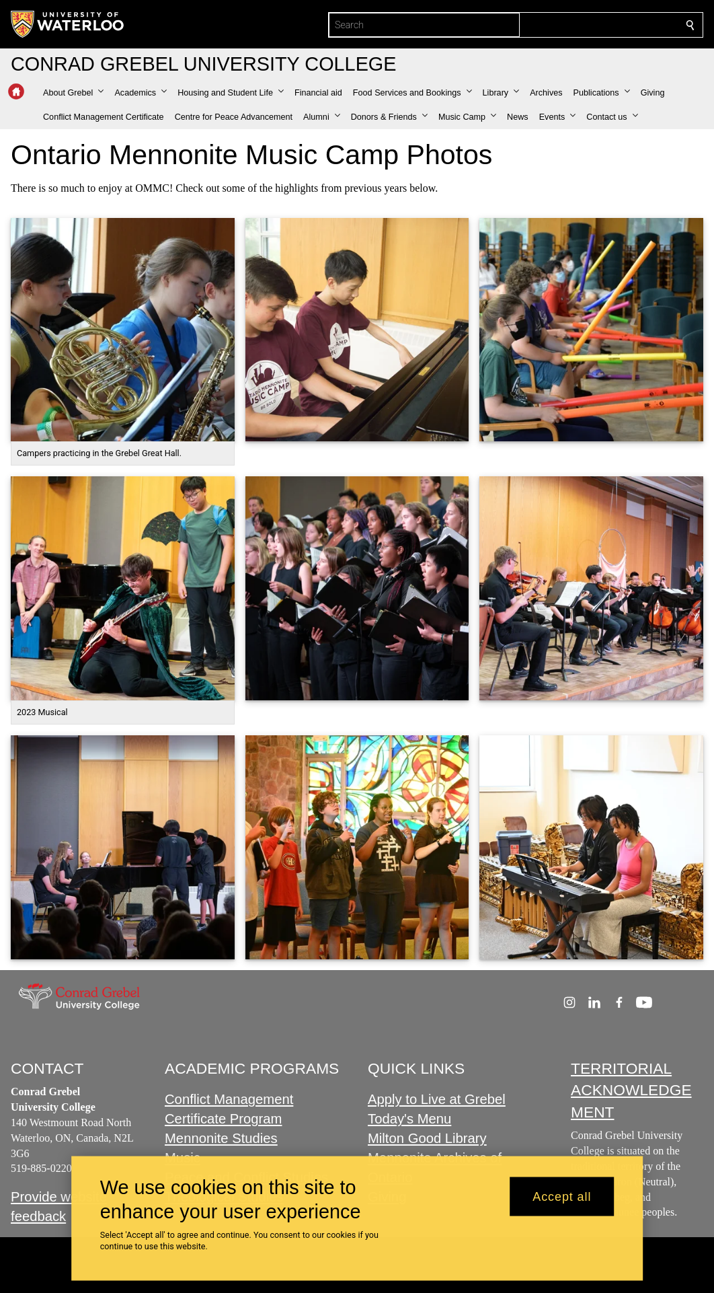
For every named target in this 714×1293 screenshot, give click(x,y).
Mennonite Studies (221, 1139)
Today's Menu (409, 1119)
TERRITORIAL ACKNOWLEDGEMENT (631, 1090)
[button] (73, 93)
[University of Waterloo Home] (68, 24)
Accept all (561, 1196)
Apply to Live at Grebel (437, 1100)
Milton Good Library (427, 1139)
